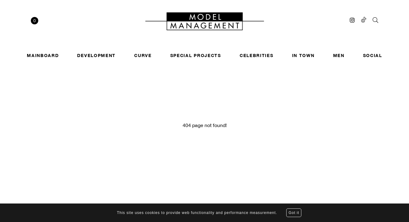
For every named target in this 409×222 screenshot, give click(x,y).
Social (372, 55)
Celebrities (257, 55)
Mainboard (43, 55)
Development (96, 55)
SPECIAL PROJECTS (195, 55)
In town (303, 55)
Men (339, 55)
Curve (143, 55)
